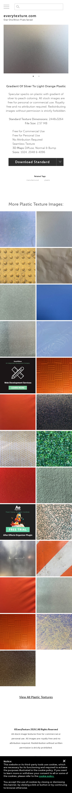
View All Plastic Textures (36, 697)
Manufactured (32, 180)
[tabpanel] (36, 49)
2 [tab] (39, 76)
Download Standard (32, 162)
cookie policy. (46, 776)
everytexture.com (36, 17)
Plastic (47, 180)
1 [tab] (33, 76)
